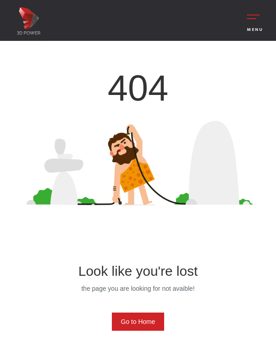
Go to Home (138, 321)
